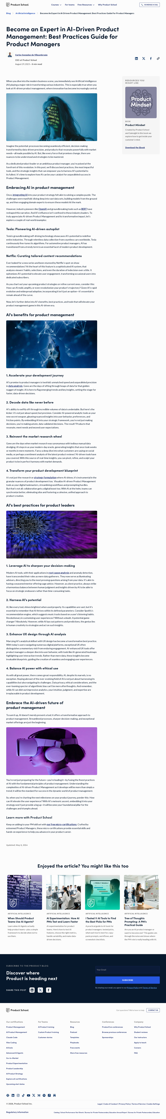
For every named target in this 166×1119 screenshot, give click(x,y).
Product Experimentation (16, 1063)
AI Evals (9, 1048)
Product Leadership (14, 1068)
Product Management (15, 1027)
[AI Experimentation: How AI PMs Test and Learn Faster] (63, 908)
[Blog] (11, 13)
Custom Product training (48, 1032)
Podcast (73, 1032)
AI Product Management (16, 1032)
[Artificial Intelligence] (28, 13)
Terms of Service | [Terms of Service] (139, 1104)
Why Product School (107, 4)
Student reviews (141, 1032)
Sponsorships (107, 1037)
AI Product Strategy (14, 1074)
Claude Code (11, 1037)
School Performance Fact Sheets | (73, 1112)
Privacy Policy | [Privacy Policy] (125, 1104)
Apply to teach (140, 1042)
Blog (72, 1027)
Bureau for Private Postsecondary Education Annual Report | (106, 1112)
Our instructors (140, 1037)
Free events (75, 1048)
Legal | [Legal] (100, 1104)
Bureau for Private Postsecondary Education (144, 1112)
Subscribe (127, 980)
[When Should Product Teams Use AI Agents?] (24, 908)
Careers (137, 1048)
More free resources (78, 1053)
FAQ (136, 1053)
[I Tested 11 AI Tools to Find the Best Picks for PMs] (102, 908)
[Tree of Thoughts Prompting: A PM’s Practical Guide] (141, 908)
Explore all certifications (16, 1079)
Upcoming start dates (15, 1084)
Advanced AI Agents (14, 1053)
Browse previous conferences (114, 1032)
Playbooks (74, 1042)
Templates (74, 1037)
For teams (69, 4)
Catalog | (57, 1112)
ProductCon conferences (112, 1027)
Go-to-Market (12, 1058)
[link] (149, 5)
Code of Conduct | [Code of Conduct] (111, 1104)
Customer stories (45, 1037)
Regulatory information (17, 1112)
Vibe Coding (11, 1042)
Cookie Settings (153, 1104)
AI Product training (46, 1027)
